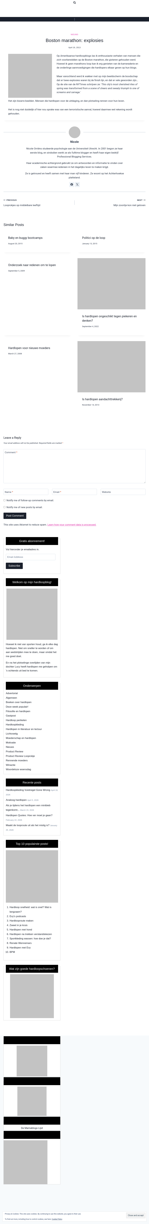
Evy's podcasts (18, 916)
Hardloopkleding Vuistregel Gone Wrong (28, 790)
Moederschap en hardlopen (21, 738)
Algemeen (11, 697)
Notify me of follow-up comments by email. (30, 500)
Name (9, 492)
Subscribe (14, 565)
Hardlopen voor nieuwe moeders (29, 348)
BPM (12, 952)
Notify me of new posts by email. (25, 507)
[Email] (74, 492)
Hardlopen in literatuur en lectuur (24, 729)
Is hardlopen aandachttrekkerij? (102, 399)
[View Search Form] (74, 2)
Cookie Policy (57, 1219)
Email (57, 492)
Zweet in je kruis (19, 925)
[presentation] (111, 283)
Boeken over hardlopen (19, 702)
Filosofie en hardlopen (18, 711)
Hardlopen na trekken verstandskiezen (31, 934)
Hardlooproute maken (21, 920)
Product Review (14, 751)
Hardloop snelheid (20, 907)
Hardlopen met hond (21, 929)
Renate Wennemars (21, 943)
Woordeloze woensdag (18, 769)
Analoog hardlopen (16, 800)
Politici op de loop (93, 238)
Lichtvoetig (12, 733)
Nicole (74, 142)
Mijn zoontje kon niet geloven (111, 202)
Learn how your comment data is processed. (71, 524)
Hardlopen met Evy (20, 947)
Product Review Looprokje (20, 756)
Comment (11, 452)
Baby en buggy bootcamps (25, 238)
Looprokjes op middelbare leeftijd (38, 202)
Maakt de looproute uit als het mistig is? (27, 825)
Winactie (10, 765)
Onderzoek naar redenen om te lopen (32, 265)
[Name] (26, 492)
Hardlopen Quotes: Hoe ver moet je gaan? (29, 815)
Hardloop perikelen (16, 720)
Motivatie (11, 742)
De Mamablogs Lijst (32, 1128)
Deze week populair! (17, 706)
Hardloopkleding (15, 724)
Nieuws (74, 35)
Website (106, 492)
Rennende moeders (17, 760)
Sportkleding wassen (21, 938)
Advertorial (12, 693)
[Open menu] (74, 19)
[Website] (123, 492)
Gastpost (11, 715)
